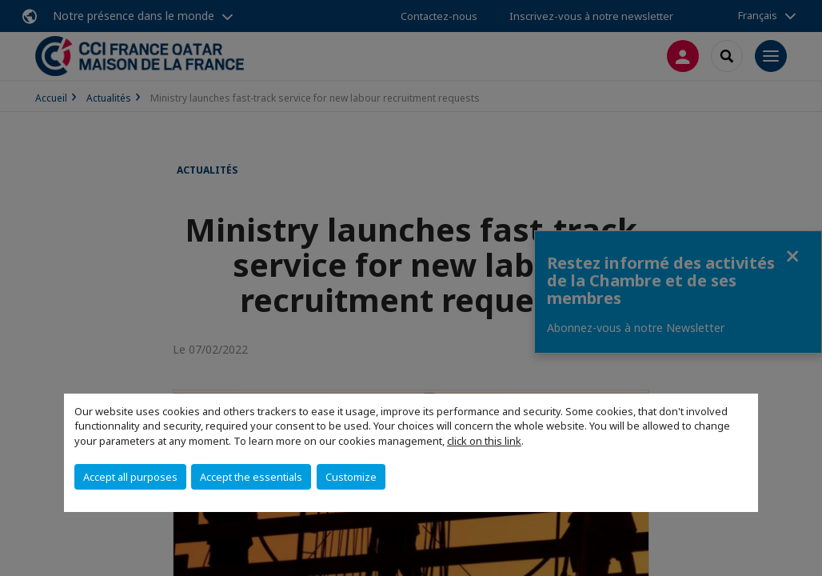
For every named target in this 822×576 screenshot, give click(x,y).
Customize (351, 477)
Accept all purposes (130, 477)
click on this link (484, 441)
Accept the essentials (251, 477)
